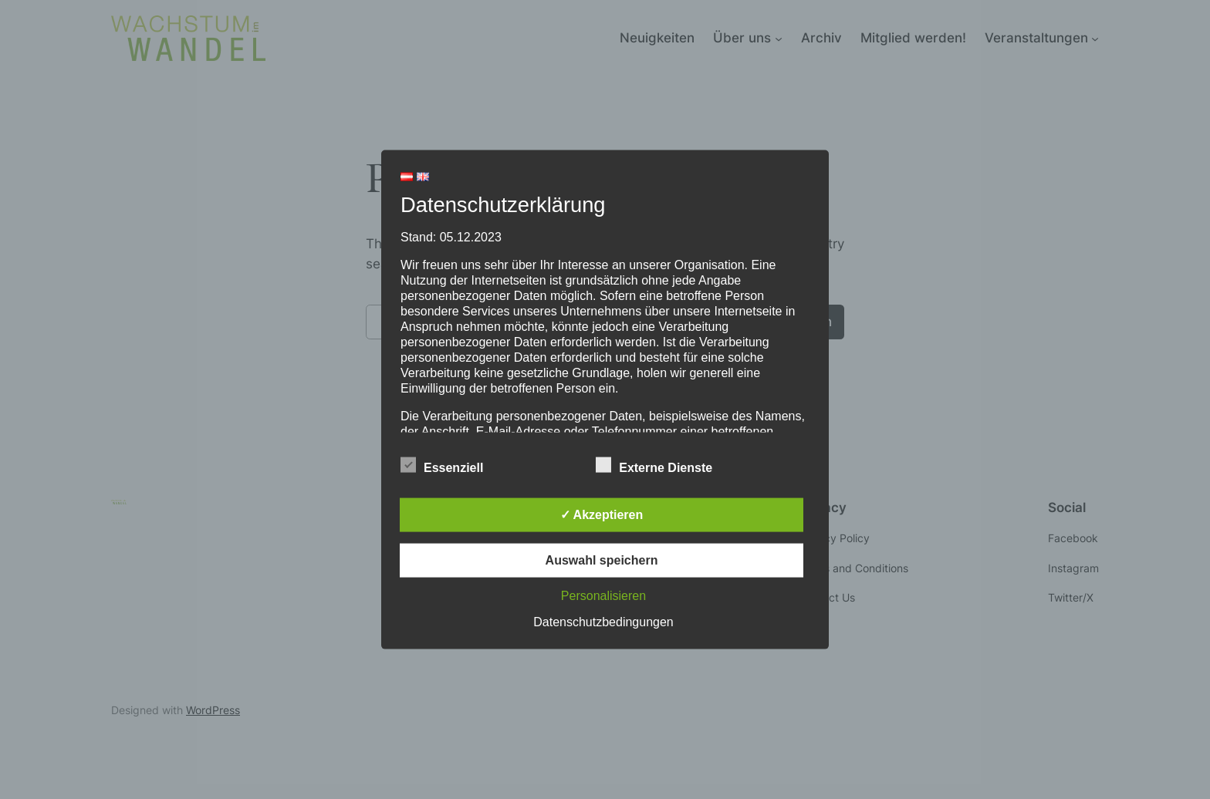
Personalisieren (603, 595)
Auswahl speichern (602, 559)
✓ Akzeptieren (602, 514)
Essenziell (442, 465)
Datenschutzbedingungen (603, 621)
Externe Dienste (654, 465)
